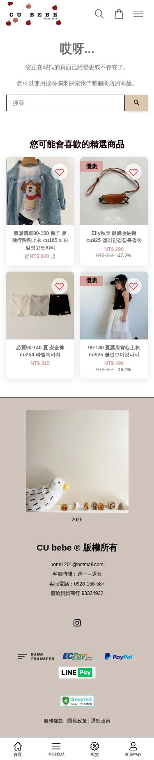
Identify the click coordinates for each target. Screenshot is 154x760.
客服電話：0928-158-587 (76, 584)
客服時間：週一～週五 (77, 574)
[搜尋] (65, 103)
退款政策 (100, 721)
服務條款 (53, 721)
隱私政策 (77, 721)
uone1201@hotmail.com (77, 564)
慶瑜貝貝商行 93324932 (77, 593)
